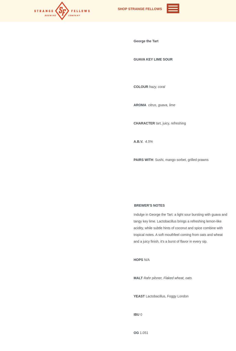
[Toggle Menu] (173, 8)
